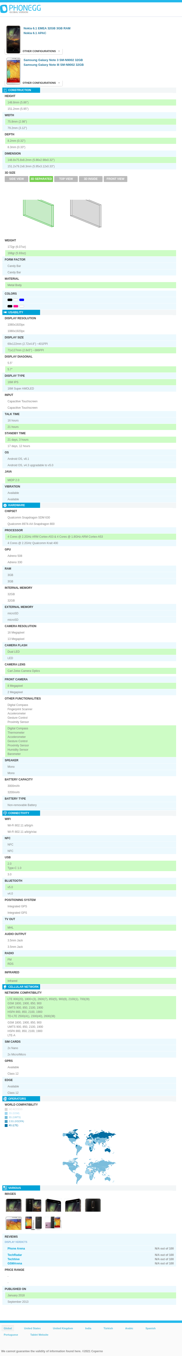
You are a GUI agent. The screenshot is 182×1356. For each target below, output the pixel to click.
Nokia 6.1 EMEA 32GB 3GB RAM (47, 28)
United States (32, 1328)
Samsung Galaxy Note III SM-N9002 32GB (54, 64)
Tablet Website (39, 1334)
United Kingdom (63, 1328)
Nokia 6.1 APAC (35, 33)
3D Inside (91, 179)
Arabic (129, 1328)
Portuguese (11, 1334)
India (88, 1328)
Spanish (150, 1328)
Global (8, 1328)
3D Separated (41, 179)
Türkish (108, 1328)
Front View (115, 179)
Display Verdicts (16, 1242)
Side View (16, 179)
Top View (66, 179)
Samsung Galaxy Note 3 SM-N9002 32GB (53, 60)
